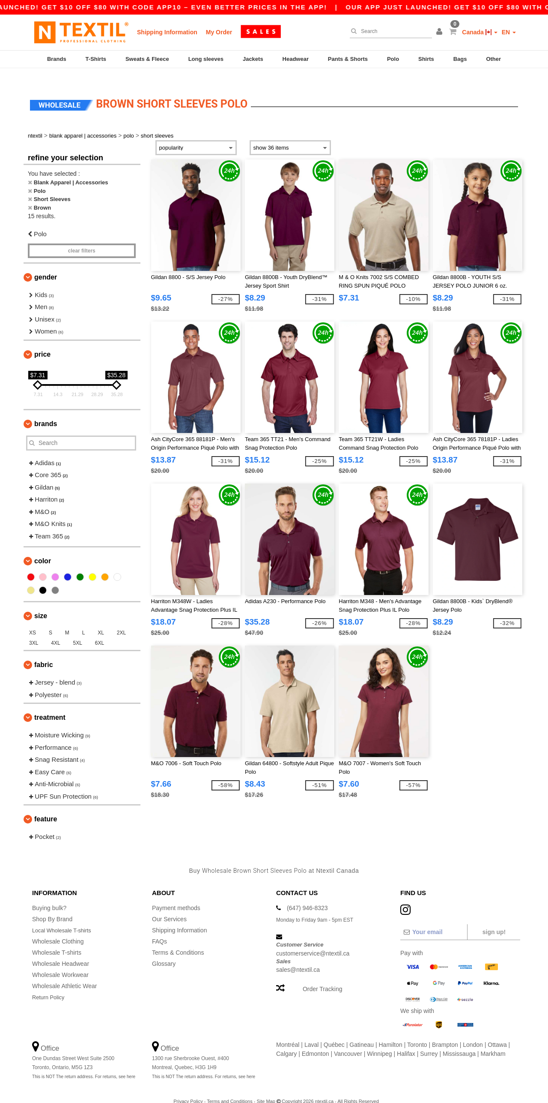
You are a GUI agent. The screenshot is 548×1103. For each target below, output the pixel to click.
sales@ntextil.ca (298, 957)
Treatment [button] (50, 705)
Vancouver (348, 1041)
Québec (334, 1032)
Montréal (287, 1032)
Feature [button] (45, 806)
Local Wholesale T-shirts (64, 917)
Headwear (296, 59)
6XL (99, 631)
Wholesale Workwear (60, 962)
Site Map (265, 1088)
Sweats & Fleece (147, 59)
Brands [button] (45, 411)
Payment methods (176, 895)
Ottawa (497, 1032)
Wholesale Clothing (58, 929)
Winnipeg (379, 1041)
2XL (121, 620)
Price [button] (42, 341)
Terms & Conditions (178, 940)
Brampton (445, 1032)
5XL (77, 631)
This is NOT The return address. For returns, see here (83, 1064)
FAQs (159, 929)
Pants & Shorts (348, 59)
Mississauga (459, 1041)
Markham (492, 1041)
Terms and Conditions (229, 1088)
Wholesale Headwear (60, 951)
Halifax (406, 1041)
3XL (33, 631)
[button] (440, 32)
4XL (55, 631)
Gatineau (361, 1032)
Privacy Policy (188, 1088)
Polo (393, 59)
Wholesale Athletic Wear (64, 973)
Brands (56, 59)
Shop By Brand (52, 906)
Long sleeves (205, 59)
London (473, 1032)
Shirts (426, 59)
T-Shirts (96, 59)
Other (493, 59)
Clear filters (81, 238)
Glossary (164, 951)
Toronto (417, 1032)
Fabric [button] (43, 652)
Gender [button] (45, 264)
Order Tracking (322, 976)
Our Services (169, 906)
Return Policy (50, 984)
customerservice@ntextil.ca (312, 940)
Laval (311, 1032)
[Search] (389, 31)
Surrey (429, 1041)
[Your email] (433, 919)
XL (101, 620)
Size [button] (40, 603)
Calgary (286, 1041)
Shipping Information (167, 32)
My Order (219, 32)
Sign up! (494, 919)
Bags (460, 59)
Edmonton (315, 1041)
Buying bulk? (49, 895)
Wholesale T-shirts (56, 940)
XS (32, 620)
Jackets (253, 59)
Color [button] (42, 548)
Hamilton (390, 1032)
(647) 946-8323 (307, 895)
